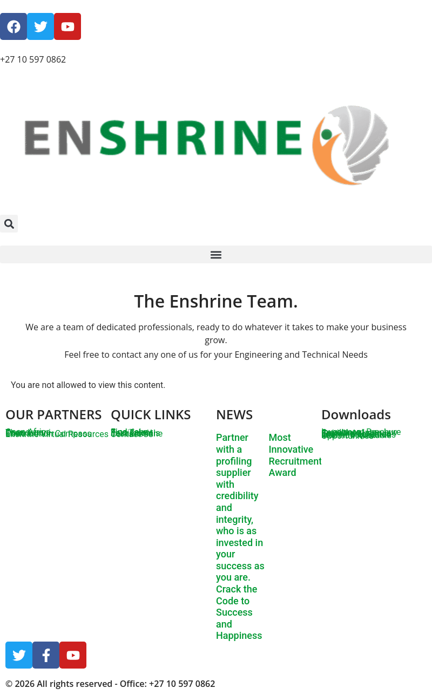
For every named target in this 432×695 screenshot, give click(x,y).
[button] (9, 224)
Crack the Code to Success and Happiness (239, 612)
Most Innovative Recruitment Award (295, 455)
